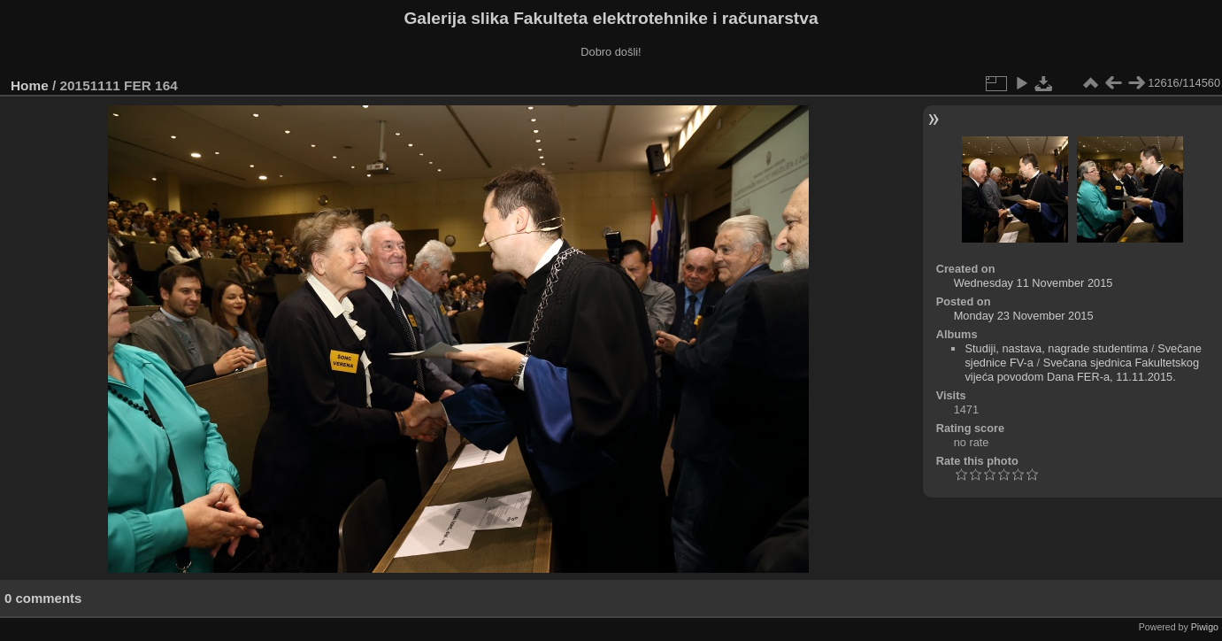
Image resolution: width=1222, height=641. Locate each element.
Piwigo (1204, 627)
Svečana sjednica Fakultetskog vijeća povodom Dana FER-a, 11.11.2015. (1082, 369)
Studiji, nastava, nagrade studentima (1056, 348)
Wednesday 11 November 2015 (1033, 283)
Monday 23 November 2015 (1024, 315)
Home (30, 85)
